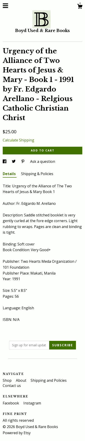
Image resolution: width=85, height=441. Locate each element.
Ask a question (42, 161)
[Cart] (79, 6)
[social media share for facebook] (5, 161)
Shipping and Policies (49, 380)
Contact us (12, 385)
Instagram (32, 403)
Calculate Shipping (18, 140)
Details (10, 173)
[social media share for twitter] (14, 161)
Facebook (11, 403)
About (21, 380)
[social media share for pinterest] (23, 161)
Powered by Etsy (17, 432)
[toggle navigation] (5, 5)
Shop (7, 380)
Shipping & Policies (37, 173)
